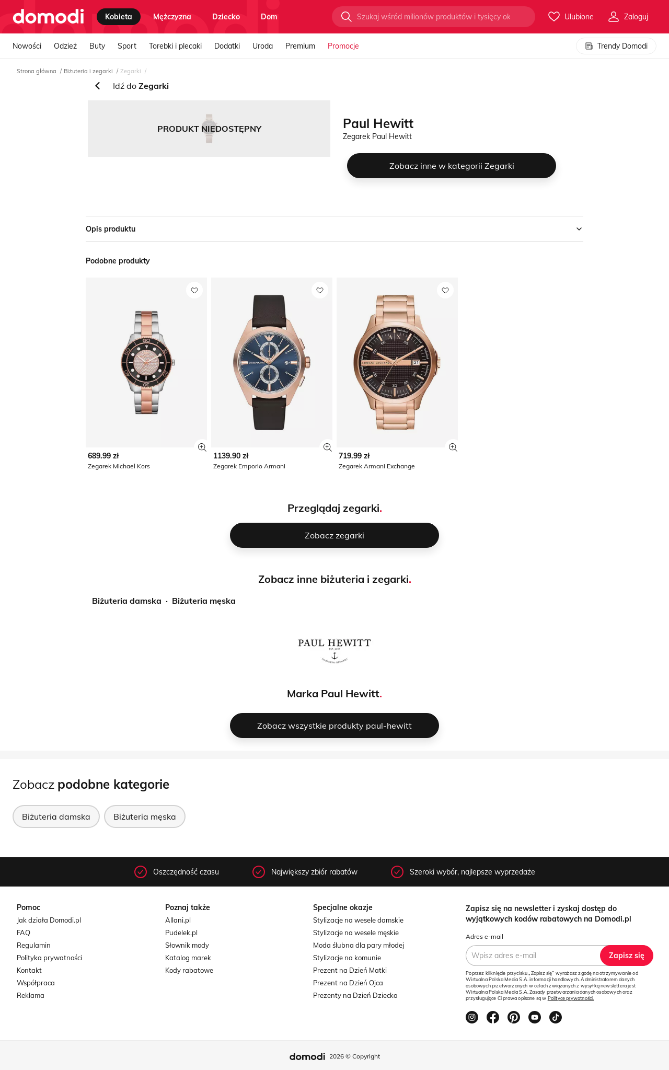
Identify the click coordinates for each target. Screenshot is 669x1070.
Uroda (262, 46)
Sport (127, 46)
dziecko (226, 16)
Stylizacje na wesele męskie (356, 932)
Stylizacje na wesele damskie (358, 920)
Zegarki (130, 71)
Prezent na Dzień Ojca (348, 983)
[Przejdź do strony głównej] (48, 16)
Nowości (27, 46)
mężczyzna (172, 16)
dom (269, 16)
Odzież (65, 46)
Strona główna (36, 71)
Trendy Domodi (616, 46)
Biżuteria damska (127, 600)
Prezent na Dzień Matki (350, 970)
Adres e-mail (484, 936)
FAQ (23, 932)
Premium (300, 46)
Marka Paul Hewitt (333, 693)
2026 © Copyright (354, 1056)
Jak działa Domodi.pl (49, 920)
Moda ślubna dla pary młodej (358, 945)
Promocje (343, 46)
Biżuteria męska (204, 600)
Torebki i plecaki (175, 46)
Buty (97, 46)
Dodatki (227, 46)
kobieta (118, 16)
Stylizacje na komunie (347, 957)
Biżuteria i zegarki (88, 71)
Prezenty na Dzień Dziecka (355, 995)
